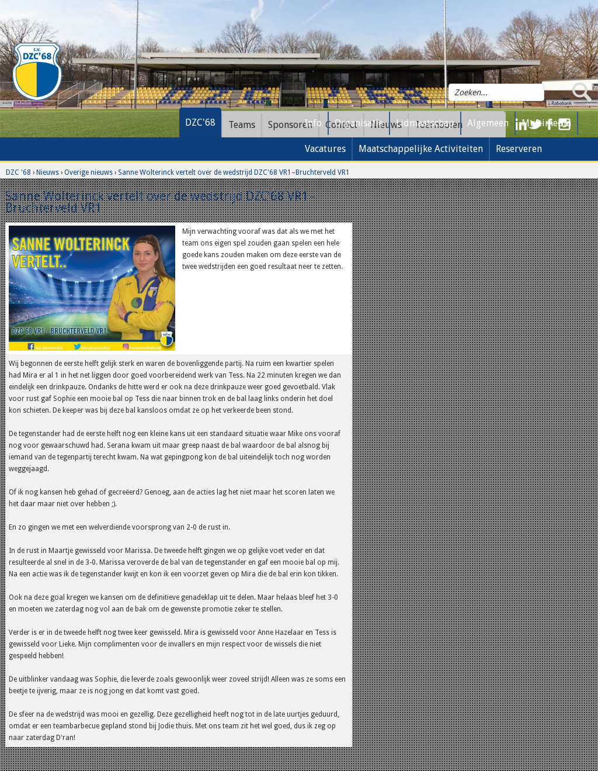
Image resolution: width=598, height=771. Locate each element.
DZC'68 (200, 122)
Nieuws (47, 172)
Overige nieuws (88, 172)
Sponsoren (290, 124)
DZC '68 (18, 172)
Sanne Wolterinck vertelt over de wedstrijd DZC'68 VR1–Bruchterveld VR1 (234, 172)
